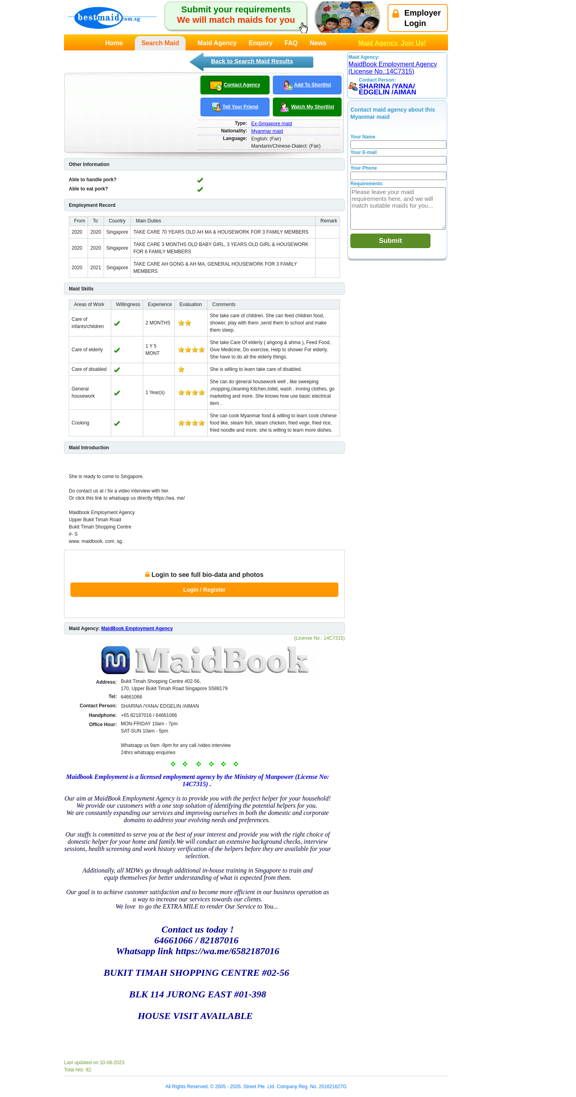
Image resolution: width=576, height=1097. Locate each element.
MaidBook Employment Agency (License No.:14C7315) (392, 68)
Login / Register (204, 590)
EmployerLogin (416, 18)
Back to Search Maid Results (252, 61)
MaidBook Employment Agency (137, 628)
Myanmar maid (267, 131)
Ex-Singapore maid (271, 123)
